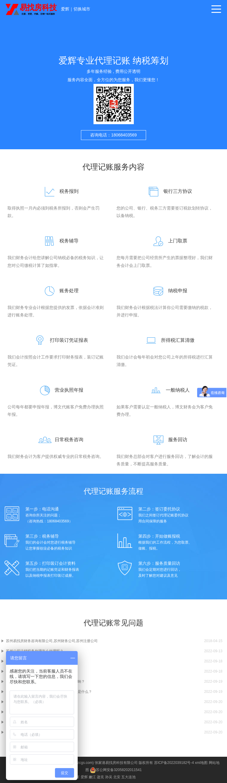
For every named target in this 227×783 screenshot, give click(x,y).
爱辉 (65, 9)
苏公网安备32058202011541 (116, 770)
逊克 (100, 777)
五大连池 (128, 777)
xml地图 (201, 763)
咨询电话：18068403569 (113, 135)
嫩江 (92, 777)
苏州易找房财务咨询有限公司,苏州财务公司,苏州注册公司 (52, 641)
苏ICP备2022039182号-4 (174, 763)
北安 (116, 777)
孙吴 (108, 777)
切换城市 (81, 9)
